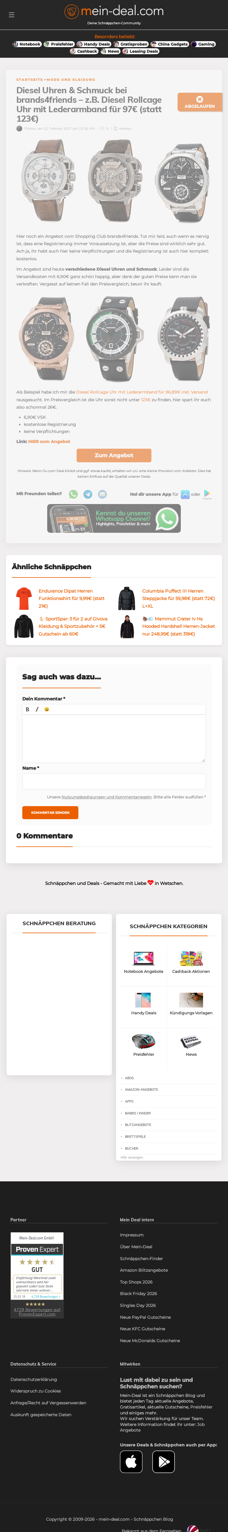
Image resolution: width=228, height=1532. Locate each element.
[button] (27, 710)
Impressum (132, 1236)
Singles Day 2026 (138, 1306)
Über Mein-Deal (136, 1248)
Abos (129, 1079)
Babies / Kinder (138, 1114)
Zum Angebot (114, 456)
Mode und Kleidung (71, 80)
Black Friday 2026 (138, 1294)
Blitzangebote (138, 1126)
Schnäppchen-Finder (141, 1260)
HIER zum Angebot (49, 442)
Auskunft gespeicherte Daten (40, 1416)
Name (30, 769)
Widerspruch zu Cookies (35, 1392)
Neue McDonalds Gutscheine (150, 1342)
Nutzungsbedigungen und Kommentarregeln (106, 798)
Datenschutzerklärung (33, 1380)
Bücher (131, 1150)
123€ (146, 401)
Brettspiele (135, 1138)
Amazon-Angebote (141, 1091)
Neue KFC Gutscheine (142, 1330)
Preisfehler (201, 1408)
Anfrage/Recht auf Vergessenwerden (48, 1404)
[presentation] (27, 710)
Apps (129, 1103)
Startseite (29, 80)
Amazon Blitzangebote (144, 1271)
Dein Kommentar (43, 700)
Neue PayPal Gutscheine (145, 1318)
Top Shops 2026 (136, 1283)
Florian (26, 129)
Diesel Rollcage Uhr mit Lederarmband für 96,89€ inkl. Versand (142, 393)
